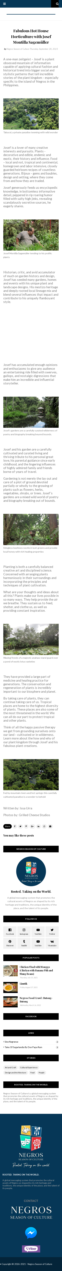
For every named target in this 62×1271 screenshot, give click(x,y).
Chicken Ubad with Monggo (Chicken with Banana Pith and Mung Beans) (36, 970)
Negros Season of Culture (18, 49)
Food (32, 1073)
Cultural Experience (29, 1067)
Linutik (23, 983)
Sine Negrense (32, 1041)
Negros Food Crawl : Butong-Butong (36, 999)
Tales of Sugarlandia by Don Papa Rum (32, 1047)
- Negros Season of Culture (39, 1264)
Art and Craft (10, 1067)
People (41, 1073)
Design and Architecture (15, 1073)
